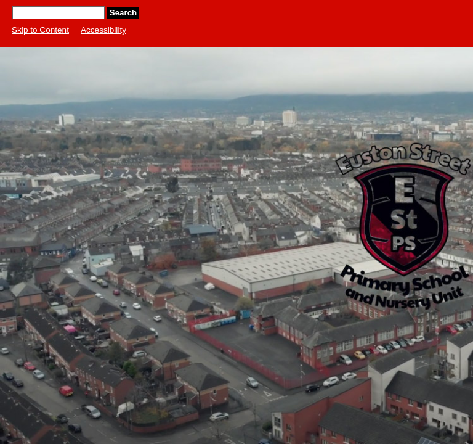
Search (123, 12)
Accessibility (103, 30)
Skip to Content (40, 30)
